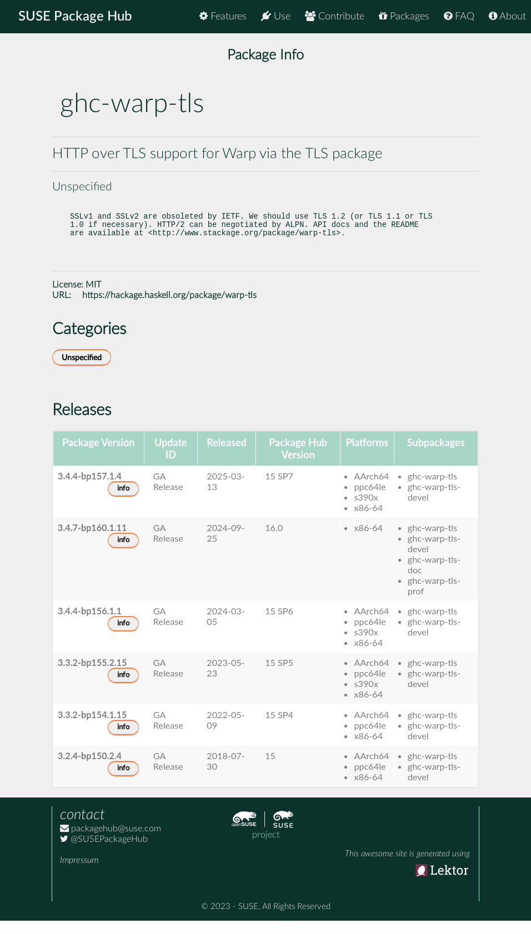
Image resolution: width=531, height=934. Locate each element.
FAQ (459, 16)
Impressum (79, 873)
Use (275, 16)
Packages (404, 16)
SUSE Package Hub (75, 16)
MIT (93, 298)
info (123, 502)
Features (223, 16)
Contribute (334, 16)
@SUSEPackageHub (104, 852)
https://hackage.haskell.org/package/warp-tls (169, 308)
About (507, 16)
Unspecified (82, 371)
